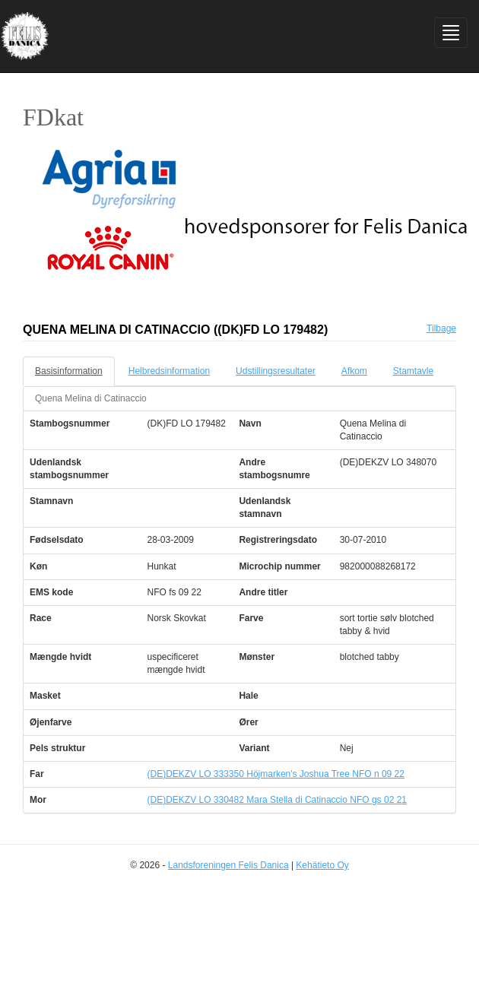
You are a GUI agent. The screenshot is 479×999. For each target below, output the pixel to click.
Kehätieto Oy (322, 865)
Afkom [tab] (354, 371)
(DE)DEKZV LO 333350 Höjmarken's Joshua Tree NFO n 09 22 (276, 774)
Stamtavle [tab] (413, 371)
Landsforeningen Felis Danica (228, 865)
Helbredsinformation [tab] (169, 371)
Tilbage (441, 328)
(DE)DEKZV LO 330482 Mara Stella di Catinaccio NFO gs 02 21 (277, 799)
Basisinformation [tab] (69, 371)
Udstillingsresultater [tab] (276, 371)
